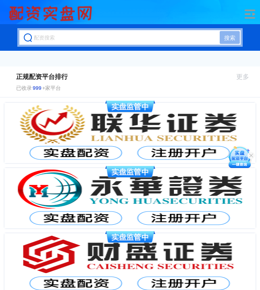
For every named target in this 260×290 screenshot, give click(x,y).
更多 (246, 76)
